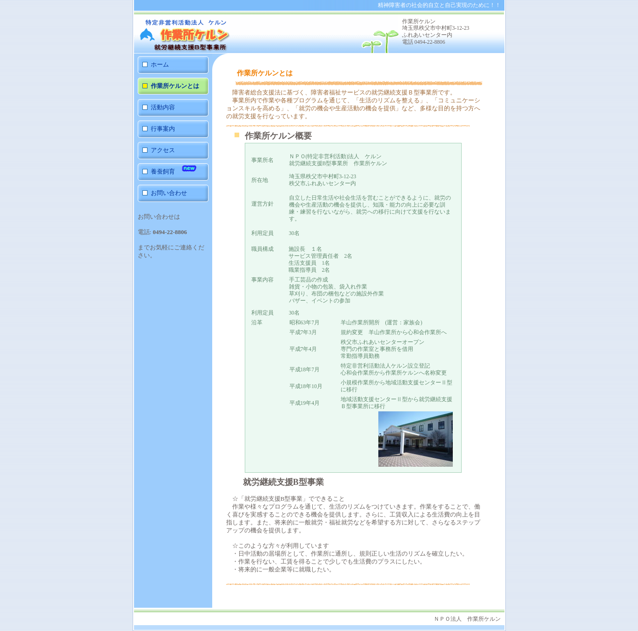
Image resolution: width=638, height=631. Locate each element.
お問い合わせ (169, 192)
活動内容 (163, 107)
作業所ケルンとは (175, 85)
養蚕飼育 (174, 168)
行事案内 (163, 128)
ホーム (160, 64)
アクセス (163, 150)
